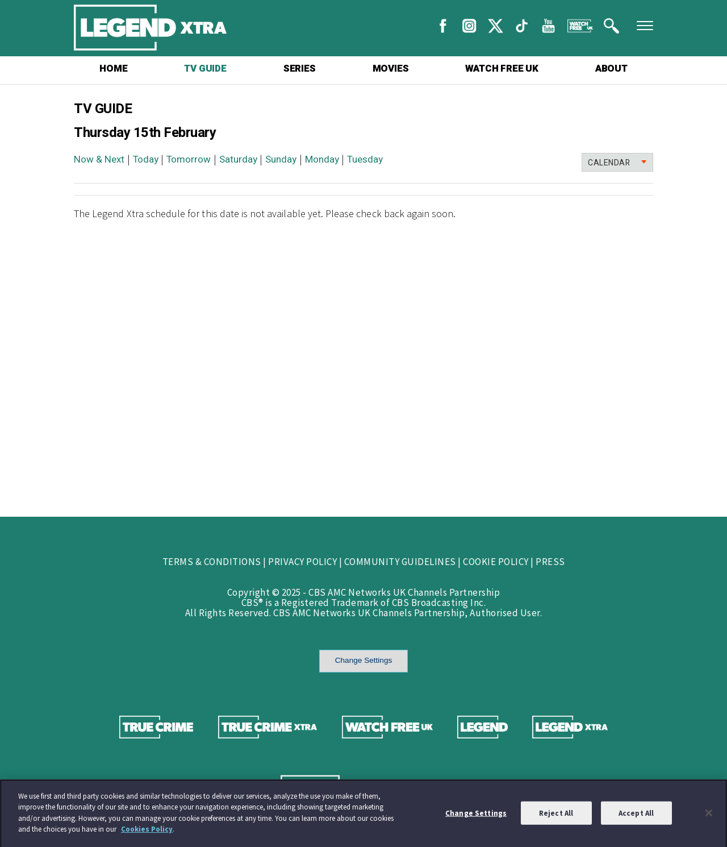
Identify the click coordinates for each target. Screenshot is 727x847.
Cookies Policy (147, 832)
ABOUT (611, 68)
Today (145, 159)
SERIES (299, 68)
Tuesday (365, 159)
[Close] (708, 815)
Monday (322, 159)
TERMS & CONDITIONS (211, 561)
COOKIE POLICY (496, 561)
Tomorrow (188, 159)
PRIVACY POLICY (302, 561)
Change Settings (363, 660)
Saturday (238, 159)
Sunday (280, 159)
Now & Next (99, 159)
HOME (113, 68)
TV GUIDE (205, 68)
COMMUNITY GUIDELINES (400, 561)
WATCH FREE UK (501, 68)
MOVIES (391, 68)
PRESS (550, 561)
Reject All (556, 815)
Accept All (636, 815)
